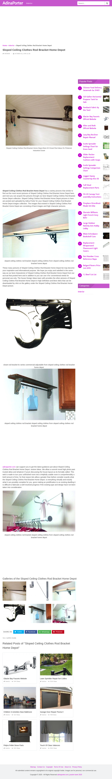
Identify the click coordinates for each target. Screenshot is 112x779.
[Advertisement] (56, 26)
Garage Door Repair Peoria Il (51, 712)
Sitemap (33, 767)
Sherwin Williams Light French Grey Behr (90, 215)
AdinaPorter (13, 3)
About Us (68, 767)
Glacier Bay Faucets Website (15, 679)
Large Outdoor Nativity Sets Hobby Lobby (91, 226)
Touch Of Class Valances (50, 745)
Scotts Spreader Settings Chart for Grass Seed (90, 146)
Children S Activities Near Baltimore (18, 712)
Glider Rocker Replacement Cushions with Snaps (91, 157)
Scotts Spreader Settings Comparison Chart (91, 168)
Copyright (49, 767)
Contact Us (41, 767)
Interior (29, 3)
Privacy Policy (77, 767)
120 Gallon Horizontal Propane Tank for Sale (92, 99)
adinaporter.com (9, 467)
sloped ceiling (11, 638)
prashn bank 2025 (76, 775)
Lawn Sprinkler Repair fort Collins (53, 679)
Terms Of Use (58, 767)
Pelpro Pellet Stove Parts (14, 745)
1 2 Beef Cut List (89, 274)
